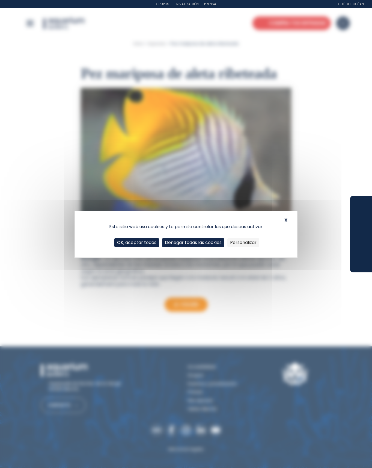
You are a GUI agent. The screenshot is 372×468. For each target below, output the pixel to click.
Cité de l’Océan (351, 4)
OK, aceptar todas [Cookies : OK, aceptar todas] (136, 242)
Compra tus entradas (361, 205)
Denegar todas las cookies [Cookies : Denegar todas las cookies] (193, 242)
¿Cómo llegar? (361, 262)
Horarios (361, 243)
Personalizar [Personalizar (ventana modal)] (243, 242)
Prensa (210, 4)
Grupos (162, 4)
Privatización (187, 4)
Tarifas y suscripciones (361, 224)
